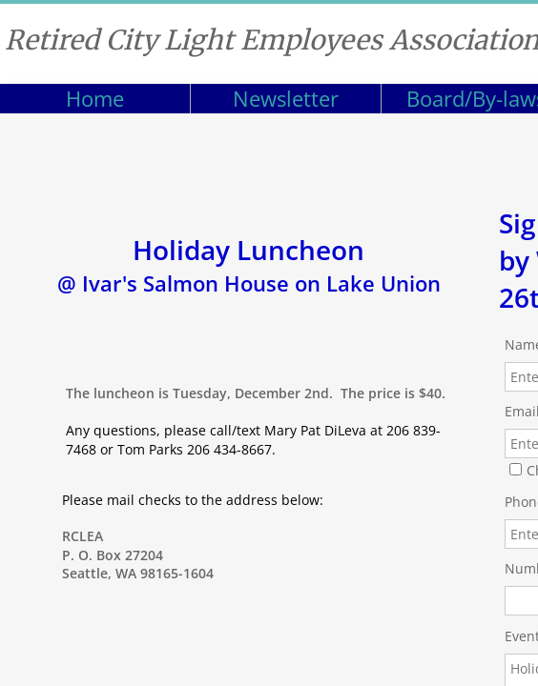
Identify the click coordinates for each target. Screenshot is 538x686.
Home (95, 98)
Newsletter (286, 98)
